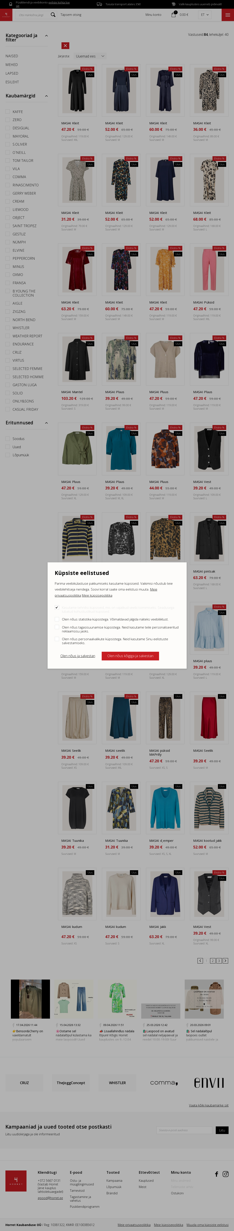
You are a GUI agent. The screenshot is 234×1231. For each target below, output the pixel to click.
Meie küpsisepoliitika (97, 595)
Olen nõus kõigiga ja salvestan (130, 655)
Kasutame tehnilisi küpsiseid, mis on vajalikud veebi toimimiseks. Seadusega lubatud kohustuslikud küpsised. (118, 609)
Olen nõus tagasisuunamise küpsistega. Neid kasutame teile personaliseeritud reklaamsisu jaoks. (120, 629)
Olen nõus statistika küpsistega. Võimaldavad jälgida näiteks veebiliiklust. (115, 619)
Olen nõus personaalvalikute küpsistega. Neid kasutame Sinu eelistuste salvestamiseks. (115, 641)
